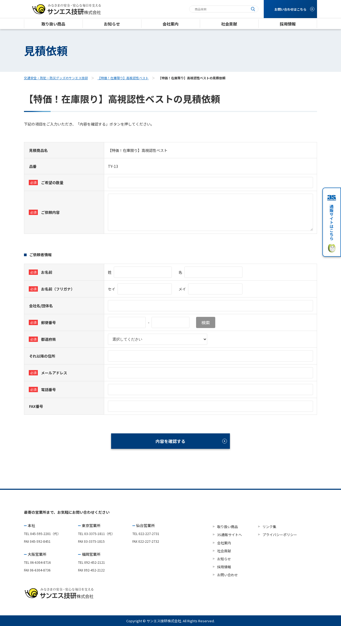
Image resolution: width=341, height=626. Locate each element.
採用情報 (224, 566)
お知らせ (224, 558)
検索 (205, 322)
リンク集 (269, 526)
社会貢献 (224, 550)
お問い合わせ (227, 574)
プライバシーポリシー (279, 534)
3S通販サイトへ (229, 534)
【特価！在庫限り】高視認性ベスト (123, 78)
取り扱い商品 (227, 526)
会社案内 (224, 542)
